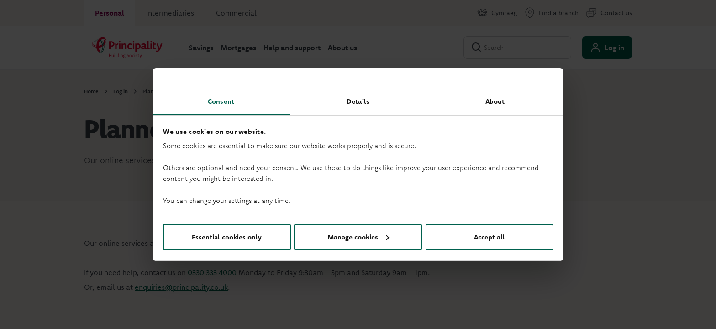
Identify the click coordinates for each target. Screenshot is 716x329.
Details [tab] (358, 101)
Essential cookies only (227, 237)
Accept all (489, 237)
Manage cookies (358, 237)
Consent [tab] (221, 101)
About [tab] (495, 101)
